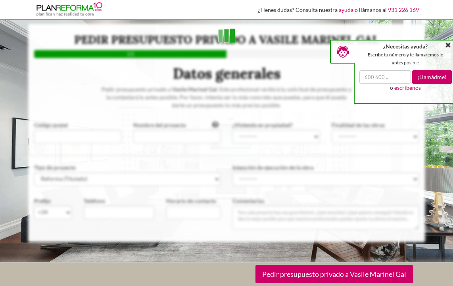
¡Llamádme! (432, 76)
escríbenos (407, 87)
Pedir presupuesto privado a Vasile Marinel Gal (334, 274)
